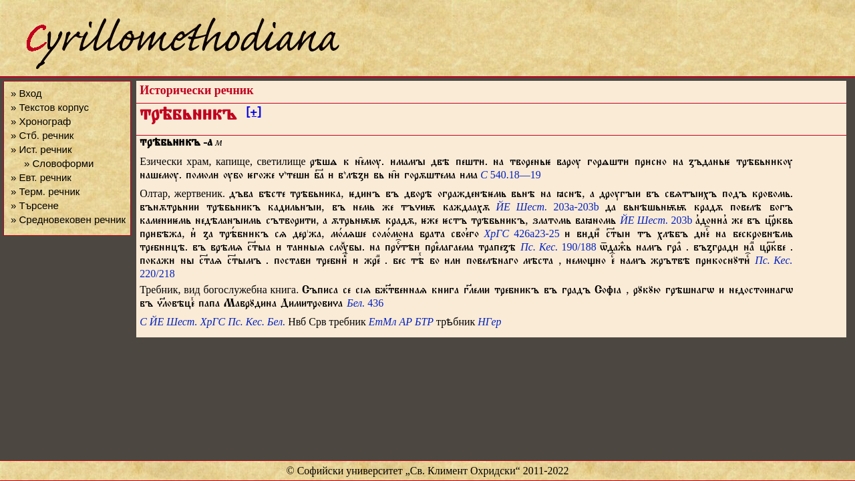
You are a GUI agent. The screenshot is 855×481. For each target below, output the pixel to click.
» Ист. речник (41, 149)
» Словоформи (59, 163)
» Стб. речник (42, 135)
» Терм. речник (45, 191)
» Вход (26, 93)
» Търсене (35, 205)
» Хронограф (41, 121)
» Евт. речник (41, 177)
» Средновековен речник (68, 219)
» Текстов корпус (50, 107)
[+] (253, 114)
